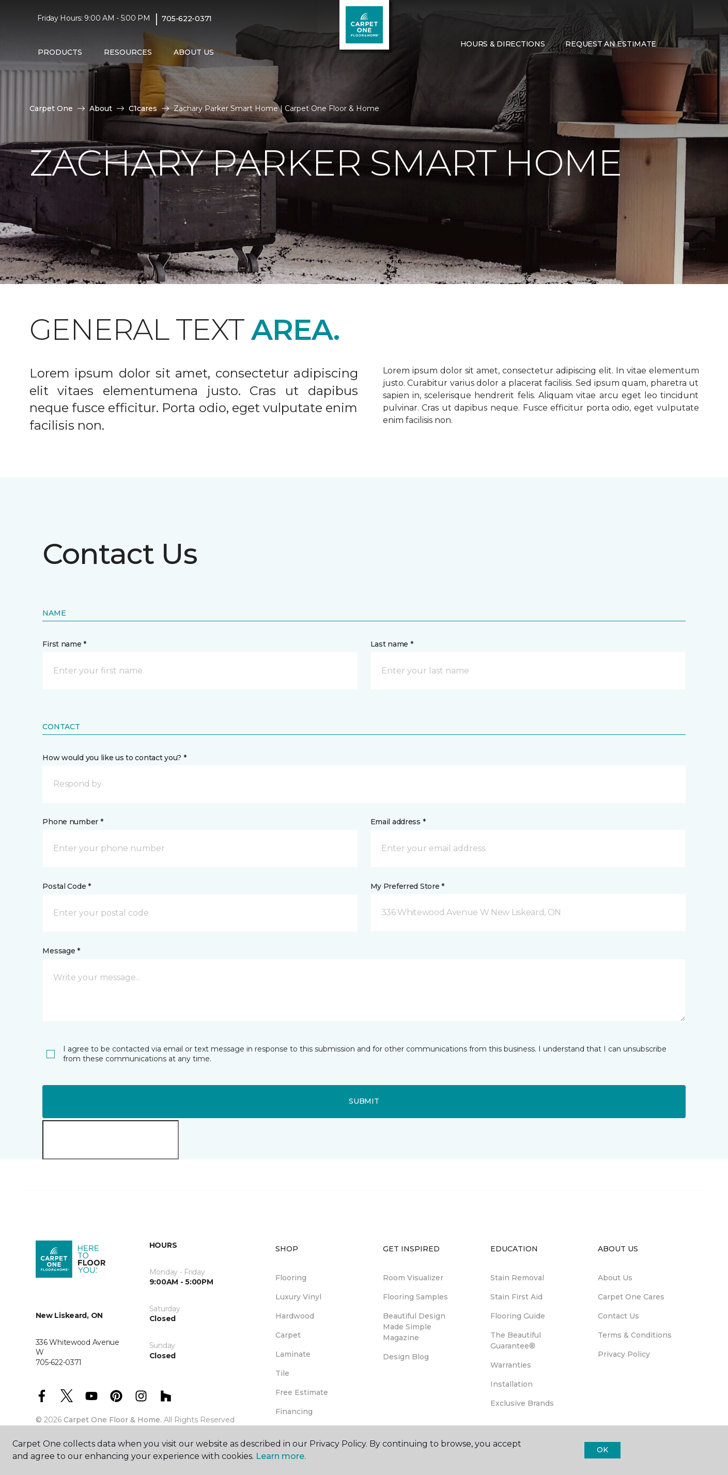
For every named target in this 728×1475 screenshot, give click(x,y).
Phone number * (72, 821)
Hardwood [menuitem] (294, 1316)
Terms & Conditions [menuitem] (635, 1335)
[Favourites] (470, 66)
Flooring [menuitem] (290, 1277)
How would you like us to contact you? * (114, 757)
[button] (458, 66)
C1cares (143, 108)
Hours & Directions (502, 44)
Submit (364, 1101)
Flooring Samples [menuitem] (415, 1296)
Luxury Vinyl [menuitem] (298, 1296)
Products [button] (60, 52)
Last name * (391, 644)
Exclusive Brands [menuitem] (522, 1403)
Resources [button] (128, 52)
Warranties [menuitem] (510, 1365)
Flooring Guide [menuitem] (517, 1316)
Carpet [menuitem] (288, 1335)
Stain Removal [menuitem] (517, 1277)
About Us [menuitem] (615, 1277)
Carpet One (51, 108)
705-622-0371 (187, 18)
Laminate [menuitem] (293, 1354)
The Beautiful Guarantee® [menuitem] (515, 1340)
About (100, 108)
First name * (64, 644)
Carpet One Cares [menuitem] (631, 1296)
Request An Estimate (610, 44)
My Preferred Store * (407, 886)
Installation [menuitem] (511, 1384)
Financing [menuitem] (294, 1411)
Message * (61, 950)
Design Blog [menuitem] (406, 1356)
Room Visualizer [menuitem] (413, 1277)
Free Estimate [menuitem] (301, 1392)
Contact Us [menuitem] (618, 1316)
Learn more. (281, 1456)
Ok (602, 1449)
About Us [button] (194, 52)
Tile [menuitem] (282, 1373)
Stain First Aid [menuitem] (516, 1296)
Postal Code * (66, 886)
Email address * (398, 821)
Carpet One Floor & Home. (113, 1419)
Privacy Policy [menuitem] (624, 1354)
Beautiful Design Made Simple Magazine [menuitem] (414, 1326)
